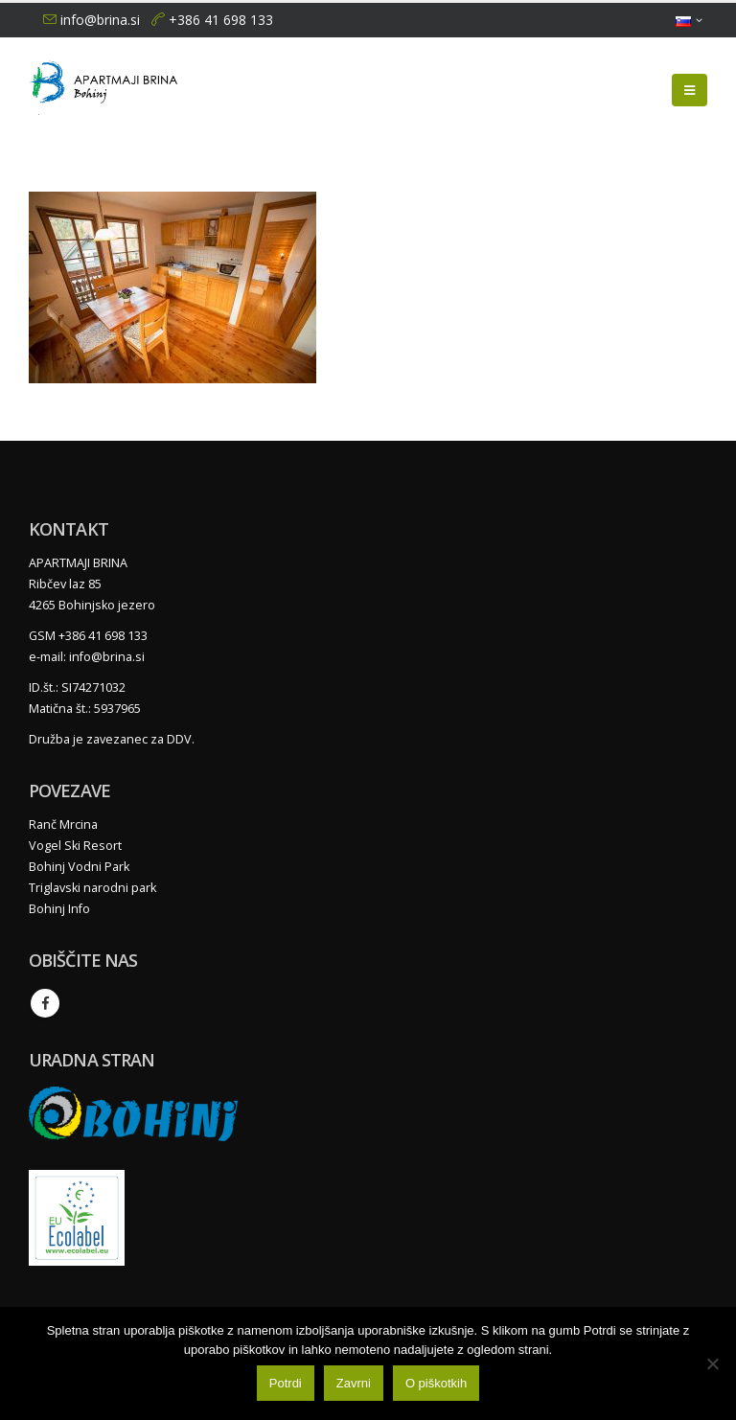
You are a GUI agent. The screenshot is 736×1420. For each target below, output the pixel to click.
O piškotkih (436, 1383)
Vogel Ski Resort (75, 845)
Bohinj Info (59, 909)
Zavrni (353, 1383)
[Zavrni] (712, 1363)
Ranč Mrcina (63, 824)
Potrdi (285, 1383)
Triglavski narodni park (92, 888)
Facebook (45, 1003)
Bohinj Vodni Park (79, 867)
